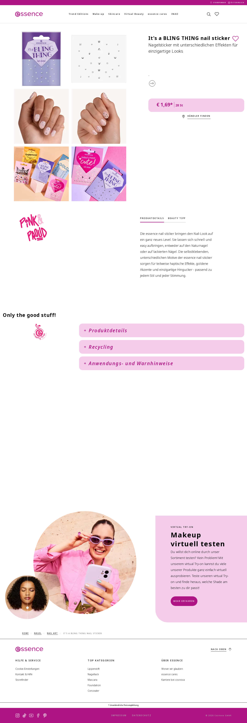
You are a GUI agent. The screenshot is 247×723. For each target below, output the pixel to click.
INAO (175, 14)
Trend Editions (79, 14)
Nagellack (93, 674)
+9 (152, 83)
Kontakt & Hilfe (23, 674)
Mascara (92, 679)
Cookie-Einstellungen (27, 668)
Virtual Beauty (134, 14)
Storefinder (21, 679)
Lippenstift (94, 668)
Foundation (94, 685)
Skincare (114, 14)
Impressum (119, 715)
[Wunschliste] (217, 14)
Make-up (98, 14)
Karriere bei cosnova (173, 679)
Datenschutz (141, 715)
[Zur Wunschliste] (235, 38)
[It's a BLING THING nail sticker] (41, 59)
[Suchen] (208, 14)
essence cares (157, 14)
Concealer (93, 690)
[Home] (27, 14)
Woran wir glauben (172, 668)
